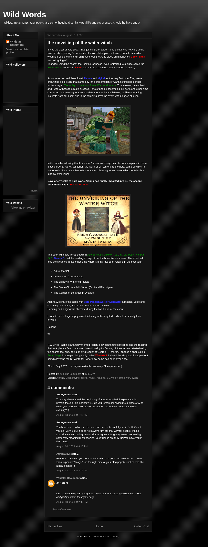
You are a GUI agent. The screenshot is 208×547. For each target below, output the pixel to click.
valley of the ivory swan (124, 377)
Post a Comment (61, 509)
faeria (84, 377)
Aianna (60, 377)
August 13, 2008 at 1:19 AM (72, 414)
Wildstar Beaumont (67, 477)
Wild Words (24, 14)
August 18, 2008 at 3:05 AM (72, 470)
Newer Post (55, 526)
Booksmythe (73, 377)
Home (99, 526)
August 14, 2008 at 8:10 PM (72, 446)
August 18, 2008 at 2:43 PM (72, 501)
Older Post (141, 526)
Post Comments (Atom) (106, 536)
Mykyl (92, 377)
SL (108, 377)
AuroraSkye (63, 453)
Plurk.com (33, 191)
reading (101, 377)
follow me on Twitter (23, 207)
